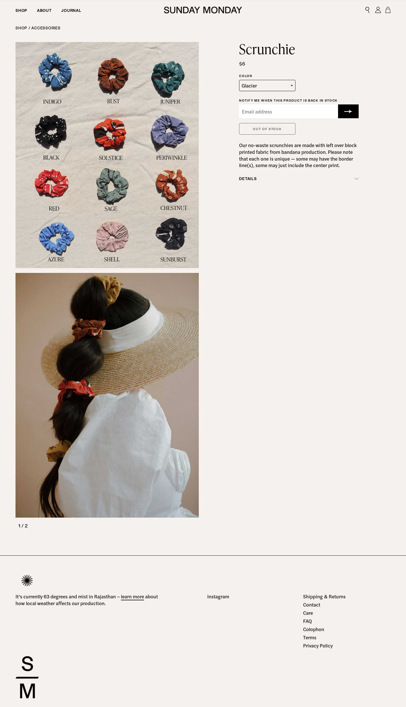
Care (308, 612)
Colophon (313, 629)
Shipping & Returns (324, 596)
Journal (71, 10)
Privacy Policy (318, 645)
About (44, 10)
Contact (311, 604)
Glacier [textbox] (249, 85)
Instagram (218, 596)
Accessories (45, 27)
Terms (309, 637)
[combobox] (267, 85)
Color (245, 75)
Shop (21, 10)
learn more (132, 596)
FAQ (307, 621)
